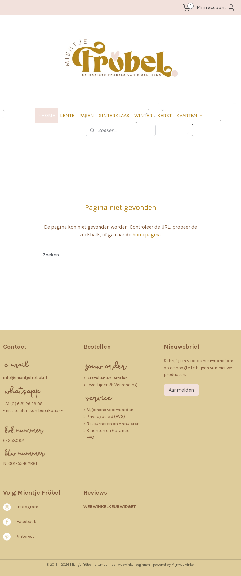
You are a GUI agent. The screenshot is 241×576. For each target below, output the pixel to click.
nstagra (26, 507)
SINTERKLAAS (114, 115)
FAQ (90, 437)
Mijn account (216, 7)
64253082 (13, 440)
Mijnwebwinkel (183, 565)
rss (112, 565)
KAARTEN (189, 115)
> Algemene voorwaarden (108, 409)
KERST (164, 115)
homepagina (146, 235)
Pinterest (25, 536)
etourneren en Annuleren (114, 423)
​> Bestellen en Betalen (105, 378)
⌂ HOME (47, 115)
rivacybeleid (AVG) (107, 416)
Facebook (26, 521)
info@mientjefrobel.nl (25, 377)
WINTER (143, 115)
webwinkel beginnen (134, 565)
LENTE (67, 115)
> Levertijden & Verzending (110, 385)
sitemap (101, 565)
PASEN (86, 115)
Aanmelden (181, 390)
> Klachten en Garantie (106, 430)
